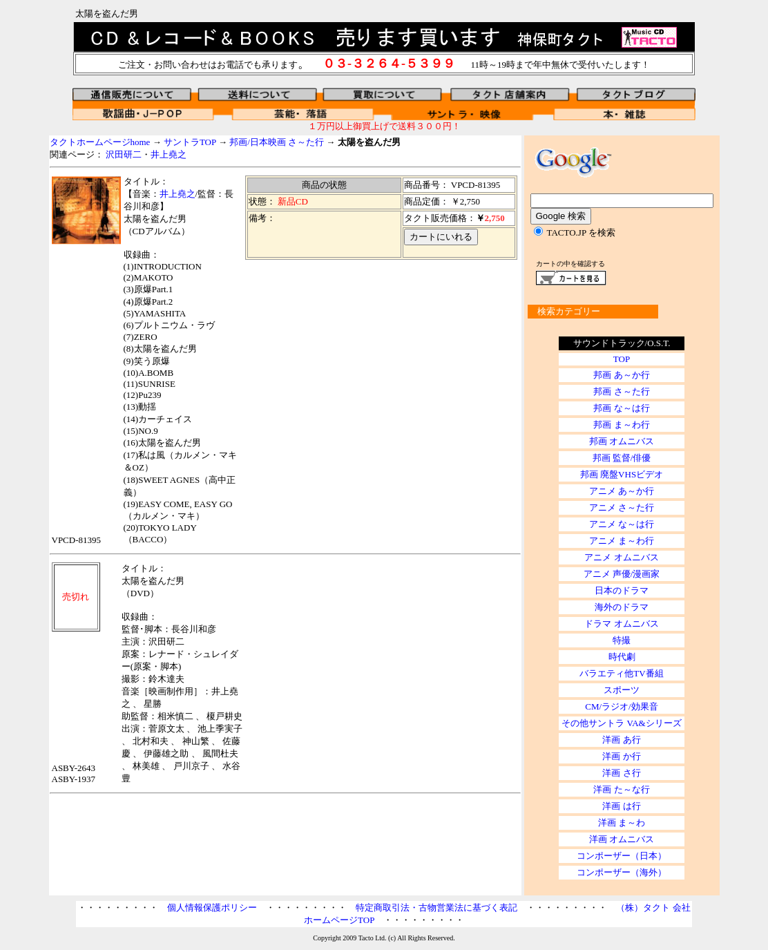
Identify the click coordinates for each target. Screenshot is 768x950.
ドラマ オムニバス (621, 623)
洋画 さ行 (621, 773)
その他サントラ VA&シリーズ (621, 723)
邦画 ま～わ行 (621, 424)
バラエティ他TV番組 (621, 673)
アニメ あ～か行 (621, 491)
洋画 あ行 (621, 739)
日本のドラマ (622, 590)
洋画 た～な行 (621, 789)
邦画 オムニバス (621, 441)
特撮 (622, 640)
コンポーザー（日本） (621, 856)
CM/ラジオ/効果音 (621, 706)
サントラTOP (190, 142)
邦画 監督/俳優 (622, 458)
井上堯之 (168, 154)
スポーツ (622, 690)
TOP (621, 359)
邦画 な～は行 (621, 408)
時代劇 (621, 657)
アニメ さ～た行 (621, 507)
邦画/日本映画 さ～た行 (276, 142)
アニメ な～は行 (621, 524)
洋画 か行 (621, 756)
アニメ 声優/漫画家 (622, 574)
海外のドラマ (622, 607)
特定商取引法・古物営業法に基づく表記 (436, 907)
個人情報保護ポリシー (212, 907)
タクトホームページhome (100, 142)
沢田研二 (124, 154)
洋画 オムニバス (621, 839)
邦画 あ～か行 (621, 375)
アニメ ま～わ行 (621, 540)
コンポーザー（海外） (621, 872)
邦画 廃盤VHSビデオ (621, 474)
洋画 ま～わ (621, 822)
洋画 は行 (621, 806)
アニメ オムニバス (621, 557)
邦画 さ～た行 (621, 391)
